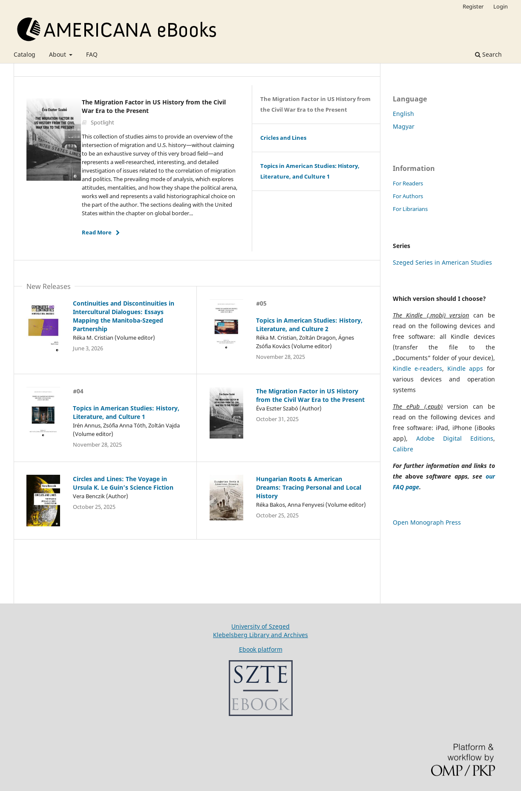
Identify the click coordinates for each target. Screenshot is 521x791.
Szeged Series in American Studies (442, 262)
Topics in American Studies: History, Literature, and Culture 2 (309, 324)
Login (500, 6)
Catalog (24, 54)
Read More (97, 232)
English (403, 114)
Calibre (403, 449)
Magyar (403, 126)
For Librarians (410, 209)
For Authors (408, 196)
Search (488, 54)
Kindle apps (465, 368)
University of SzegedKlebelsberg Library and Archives (260, 630)
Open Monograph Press (427, 522)
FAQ (92, 54)
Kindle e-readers (417, 368)
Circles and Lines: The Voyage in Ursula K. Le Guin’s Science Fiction (123, 483)
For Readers (408, 183)
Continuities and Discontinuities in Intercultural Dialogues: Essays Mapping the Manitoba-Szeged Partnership (123, 316)
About (58, 54)
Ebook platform (260, 649)
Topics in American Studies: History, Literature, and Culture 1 (310, 171)
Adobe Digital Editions (454, 438)
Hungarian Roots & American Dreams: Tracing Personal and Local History (308, 487)
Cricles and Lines (283, 137)
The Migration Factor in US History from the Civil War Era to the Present (315, 104)
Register (473, 6)
